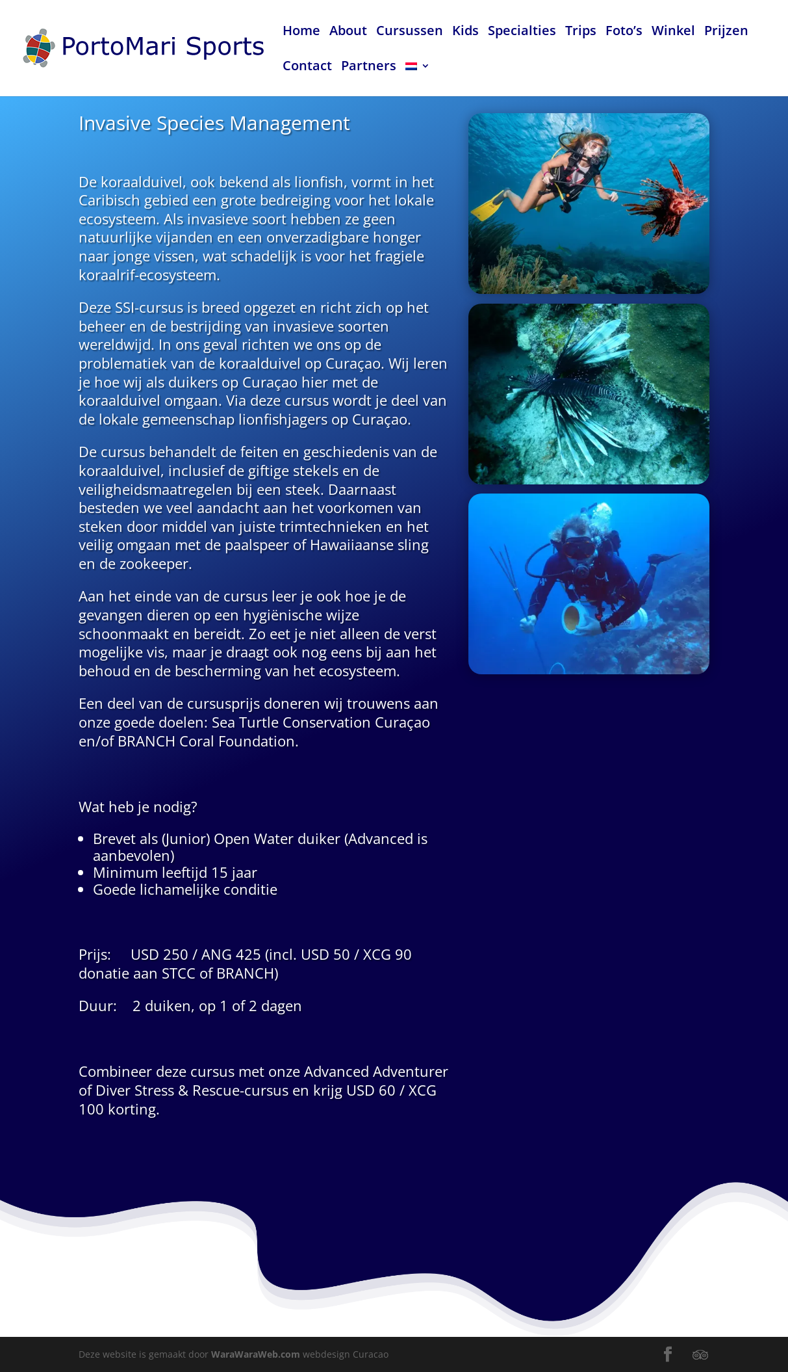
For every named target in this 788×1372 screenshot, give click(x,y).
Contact (307, 67)
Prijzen (726, 32)
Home (301, 32)
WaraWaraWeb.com (255, 1354)
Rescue (232, 1042)
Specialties (522, 32)
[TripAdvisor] (700, 1355)
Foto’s (623, 32)
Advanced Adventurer (377, 1026)
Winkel (673, 32)
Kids (465, 32)
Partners (368, 67)
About (348, 32)
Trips (580, 32)
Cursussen (409, 32)
